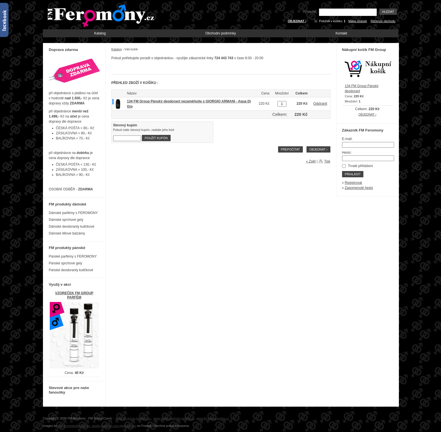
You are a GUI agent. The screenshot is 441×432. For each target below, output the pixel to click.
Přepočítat (290, 149)
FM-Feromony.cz (100, 15)
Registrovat (353, 183)
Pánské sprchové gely (65, 263)
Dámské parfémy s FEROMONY (73, 213)
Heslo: (347, 153)
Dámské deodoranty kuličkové (71, 227)
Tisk (327, 161)
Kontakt (341, 33)
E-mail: (347, 139)
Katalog (100, 33)
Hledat (388, 11)
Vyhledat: (310, 12)
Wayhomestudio (69, 425)
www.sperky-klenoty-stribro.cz (173, 418)
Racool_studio (90, 425)
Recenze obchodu (382, 21)
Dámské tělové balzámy (67, 233)
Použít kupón (156, 138)
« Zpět (311, 161)
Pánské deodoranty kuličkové (71, 270)
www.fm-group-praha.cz (212, 418)
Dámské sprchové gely (66, 220)
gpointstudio (128, 425)
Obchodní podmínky (220, 33)
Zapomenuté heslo (359, 188)
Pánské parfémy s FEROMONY (73, 256)
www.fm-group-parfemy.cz (133, 418)
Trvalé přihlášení (360, 166)
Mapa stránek (357, 21)
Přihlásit (353, 174)
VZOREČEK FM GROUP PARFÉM (74, 295)
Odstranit (320, 104)
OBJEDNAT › (297, 21)
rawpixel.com (110, 425)
